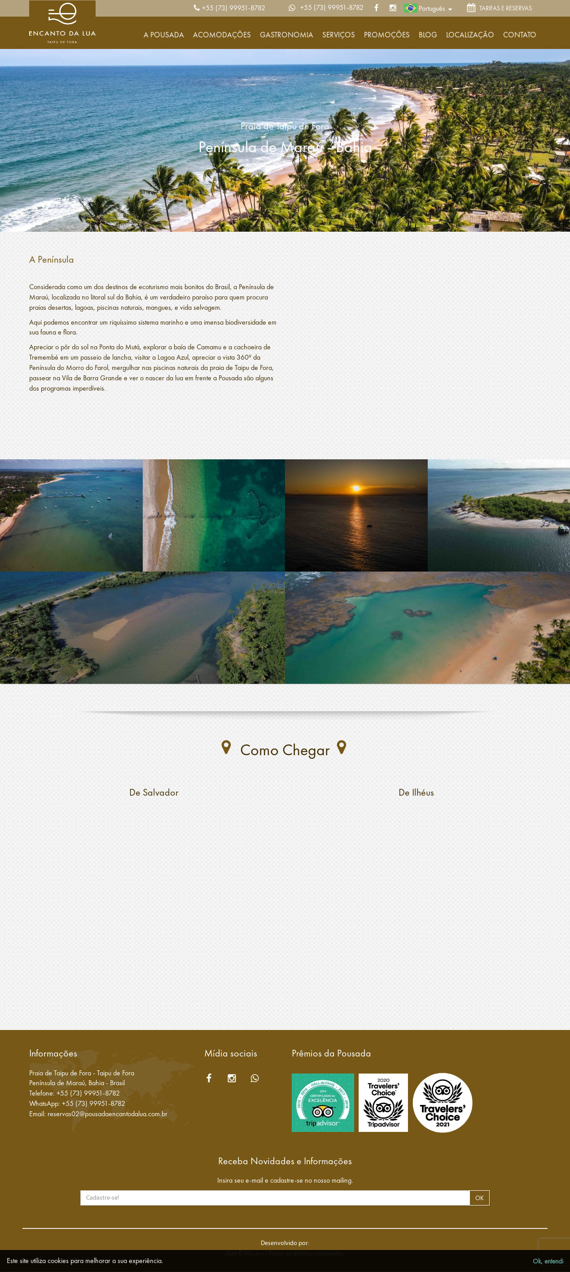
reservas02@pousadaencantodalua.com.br (107, 1113)
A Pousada (164, 35)
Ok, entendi (548, 1261)
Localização (470, 35)
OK (479, 1198)
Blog (428, 35)
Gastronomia (286, 35)
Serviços (338, 35)
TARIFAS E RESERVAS (499, 9)
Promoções (387, 35)
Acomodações (222, 35)
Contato (519, 35)
